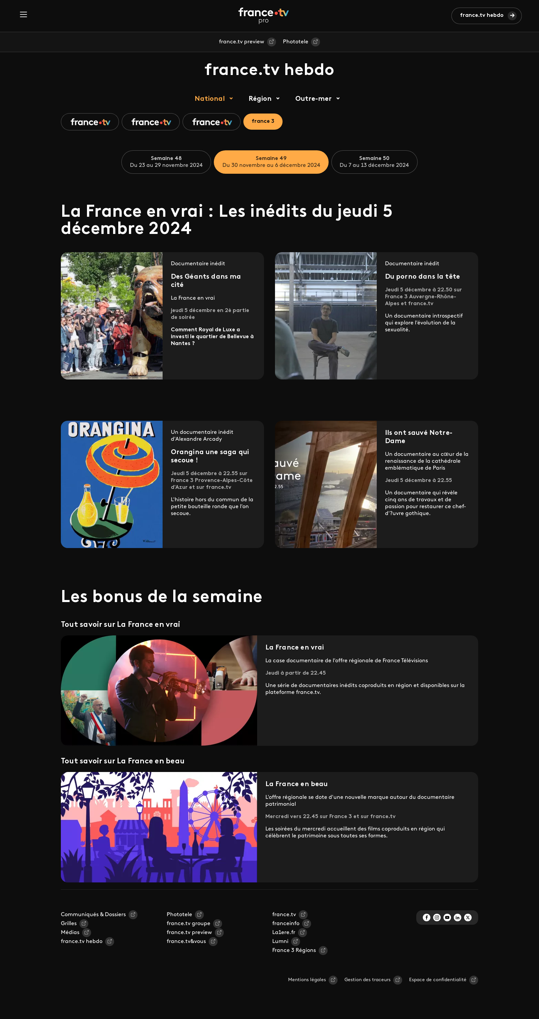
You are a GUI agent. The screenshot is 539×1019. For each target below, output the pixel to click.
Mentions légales (307, 980)
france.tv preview (241, 42)
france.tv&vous (186, 941)
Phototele (295, 42)
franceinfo (285, 923)
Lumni (280, 941)
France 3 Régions (294, 950)
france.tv (284, 915)
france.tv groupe (188, 923)
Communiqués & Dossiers (93, 915)
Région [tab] (260, 99)
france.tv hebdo (482, 15)
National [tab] (210, 99)
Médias (70, 932)
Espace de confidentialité (437, 980)
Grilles (69, 923)
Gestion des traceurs (367, 980)
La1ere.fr (283, 932)
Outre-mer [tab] (313, 99)
